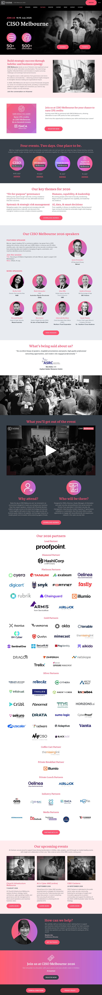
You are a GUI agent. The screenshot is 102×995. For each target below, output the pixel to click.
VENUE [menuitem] (65, 7)
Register (91, 2)
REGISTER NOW (53, 129)
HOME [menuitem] (20, 7)
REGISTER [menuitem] (50, 7)
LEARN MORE (14, 906)
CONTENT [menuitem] (58, 7)
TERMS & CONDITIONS (35, 990)
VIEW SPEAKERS (51, 333)
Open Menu (99, 2)
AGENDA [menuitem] (35, 7)
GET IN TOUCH (52, 942)
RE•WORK (6, 2)
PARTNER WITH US (51, 832)
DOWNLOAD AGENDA (51, 218)
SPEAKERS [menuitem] (27, 7)
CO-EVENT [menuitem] (80, 7)
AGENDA (63, 47)
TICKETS (85, 47)
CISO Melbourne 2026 (19, 2)
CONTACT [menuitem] (72, 7)
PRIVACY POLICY (69, 990)
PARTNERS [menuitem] (42, 7)
